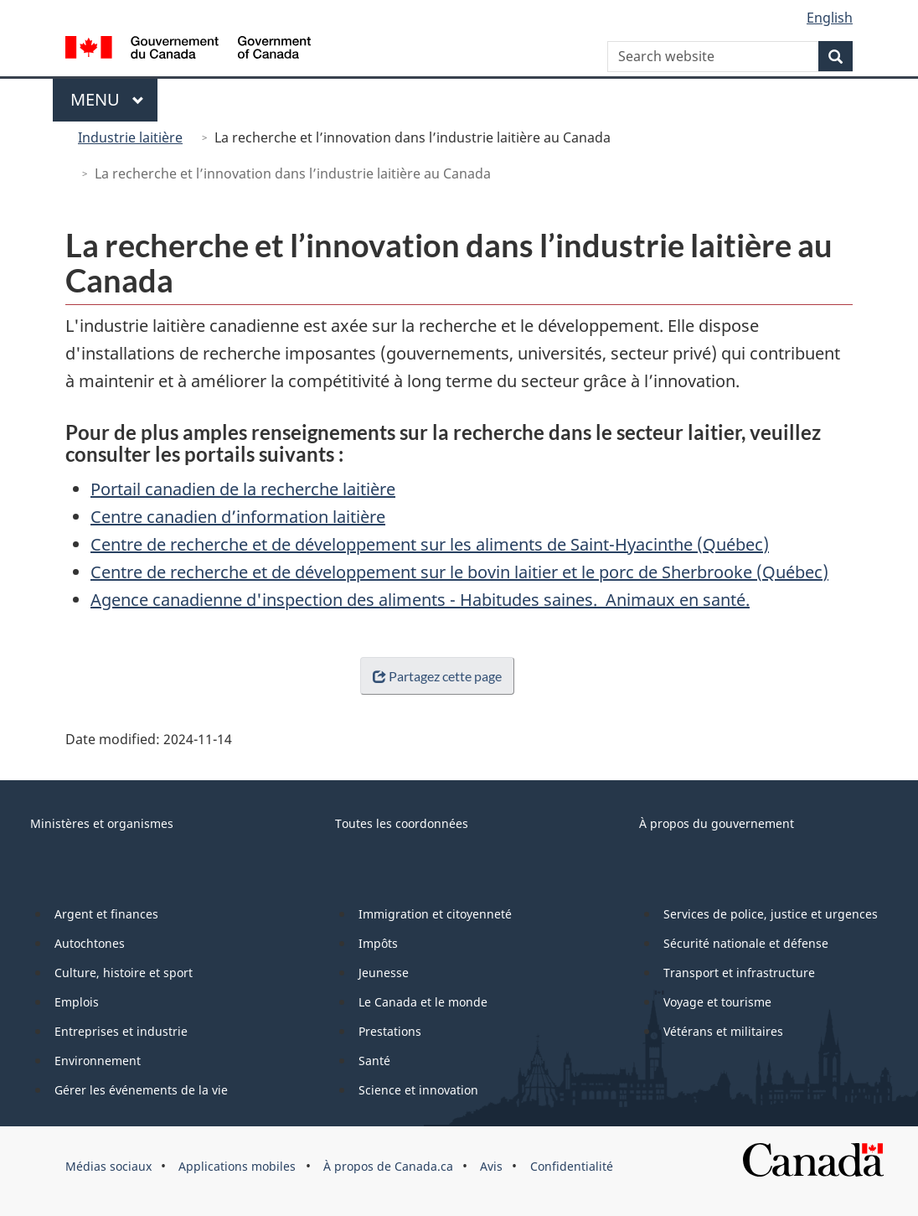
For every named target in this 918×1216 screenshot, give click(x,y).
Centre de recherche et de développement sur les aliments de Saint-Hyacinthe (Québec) (429, 544)
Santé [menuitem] (374, 1061)
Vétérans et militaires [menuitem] (723, 1031)
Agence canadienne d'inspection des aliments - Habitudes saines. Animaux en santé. (420, 599)
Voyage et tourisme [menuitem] (717, 1002)
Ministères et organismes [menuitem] (101, 823)
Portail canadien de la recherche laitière (242, 489)
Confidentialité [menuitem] (571, 1166)
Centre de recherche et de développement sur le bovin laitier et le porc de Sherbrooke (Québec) (459, 572)
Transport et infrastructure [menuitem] (739, 973)
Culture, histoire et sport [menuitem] (123, 973)
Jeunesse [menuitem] (383, 973)
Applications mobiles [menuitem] (237, 1166)
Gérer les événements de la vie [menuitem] (141, 1090)
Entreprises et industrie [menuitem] (121, 1031)
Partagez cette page (433, 676)
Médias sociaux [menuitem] (108, 1166)
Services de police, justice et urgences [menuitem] (770, 914)
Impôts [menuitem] (378, 943)
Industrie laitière (130, 137)
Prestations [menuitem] (389, 1031)
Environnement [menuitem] (97, 1061)
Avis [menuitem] (491, 1166)
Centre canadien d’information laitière (237, 516)
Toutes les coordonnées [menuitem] (401, 823)
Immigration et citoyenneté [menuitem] (435, 914)
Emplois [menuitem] (76, 1002)
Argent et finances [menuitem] (106, 914)
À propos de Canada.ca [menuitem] (388, 1166)
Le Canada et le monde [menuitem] (422, 1002)
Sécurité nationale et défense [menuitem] (745, 943)
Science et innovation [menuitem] (418, 1090)
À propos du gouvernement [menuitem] (716, 823)
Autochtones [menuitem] (89, 943)
